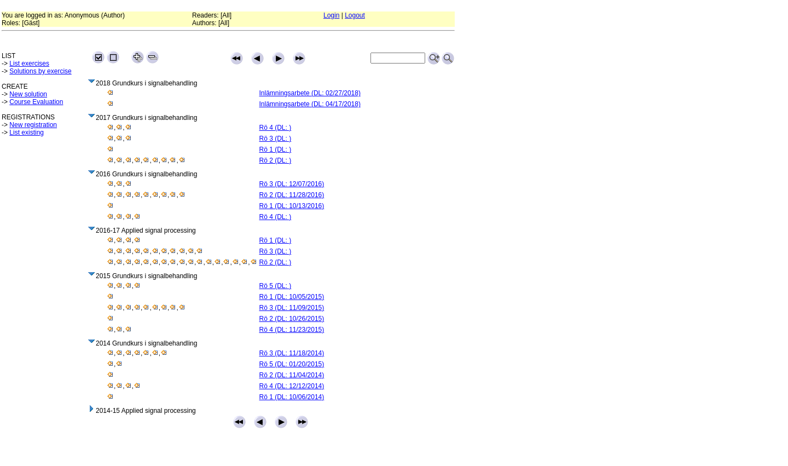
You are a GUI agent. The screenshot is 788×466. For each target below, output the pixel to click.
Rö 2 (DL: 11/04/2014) (292, 375)
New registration (33, 125)
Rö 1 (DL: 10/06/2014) (292, 397)
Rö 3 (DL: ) (275, 138)
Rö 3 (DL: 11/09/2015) (292, 308)
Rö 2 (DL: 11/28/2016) (292, 195)
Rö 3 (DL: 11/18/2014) (292, 353)
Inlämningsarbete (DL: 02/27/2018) (310, 93)
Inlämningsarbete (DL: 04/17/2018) (310, 104)
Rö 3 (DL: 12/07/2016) (292, 184)
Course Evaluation (36, 102)
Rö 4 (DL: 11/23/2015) (292, 329)
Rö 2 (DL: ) (275, 160)
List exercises (29, 63)
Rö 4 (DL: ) (275, 127)
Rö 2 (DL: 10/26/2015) (292, 319)
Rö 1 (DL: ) (275, 149)
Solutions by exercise (40, 71)
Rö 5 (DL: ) (275, 286)
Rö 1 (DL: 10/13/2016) (292, 206)
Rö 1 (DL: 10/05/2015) (292, 297)
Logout (355, 15)
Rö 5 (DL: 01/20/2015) (292, 364)
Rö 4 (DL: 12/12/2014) (292, 386)
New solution (28, 94)
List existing (26, 132)
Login (331, 15)
